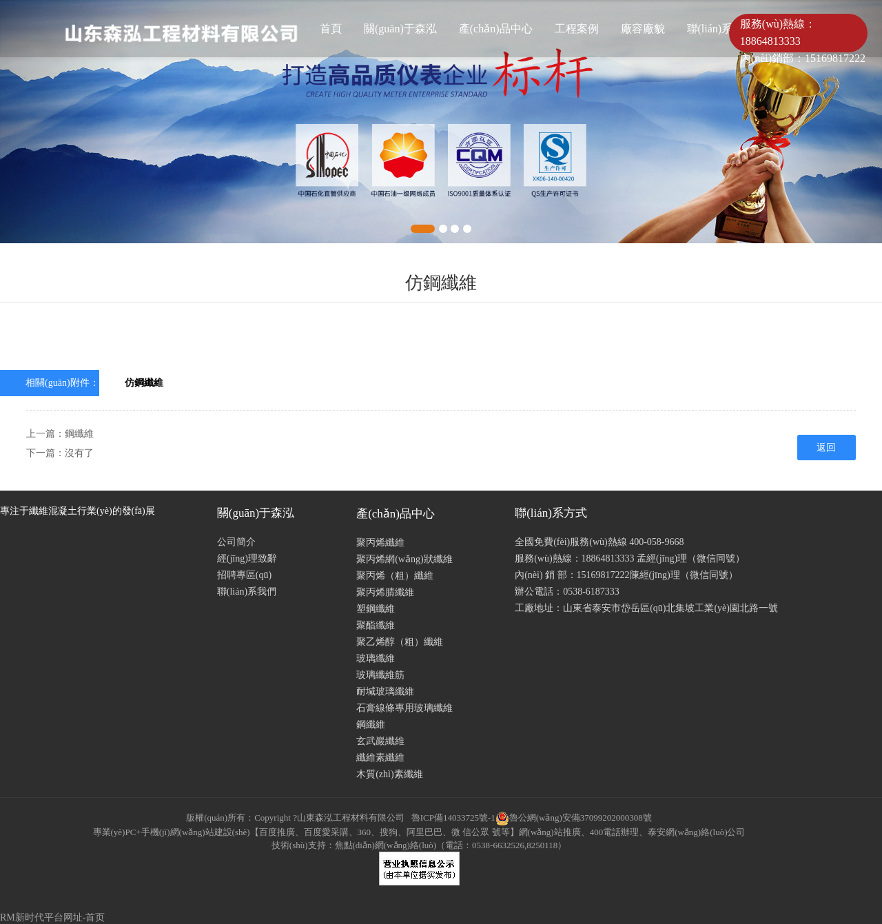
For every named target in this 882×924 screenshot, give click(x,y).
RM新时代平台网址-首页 (52, 917)
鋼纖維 (79, 434)
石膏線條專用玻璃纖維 (404, 708)
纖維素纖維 (380, 757)
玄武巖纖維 (380, 741)
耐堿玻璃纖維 (385, 691)
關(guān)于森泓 (400, 28)
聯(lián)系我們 (246, 591)
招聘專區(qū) (244, 575)
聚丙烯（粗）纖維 (394, 576)
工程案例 (577, 28)
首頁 (331, 28)
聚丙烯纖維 (380, 542)
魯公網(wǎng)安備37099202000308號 (573, 817)
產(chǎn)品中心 (496, 28)
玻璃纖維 (375, 658)
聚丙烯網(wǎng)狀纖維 (404, 559)
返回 (826, 447)
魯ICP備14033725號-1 (453, 817)
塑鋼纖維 (375, 609)
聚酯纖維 (375, 625)
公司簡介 (236, 542)
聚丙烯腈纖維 (385, 592)
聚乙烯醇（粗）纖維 (399, 642)
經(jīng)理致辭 (247, 558)
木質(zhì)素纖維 (389, 774)
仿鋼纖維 (144, 383)
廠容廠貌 (643, 28)
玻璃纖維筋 (380, 675)
